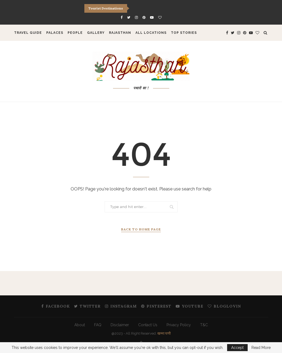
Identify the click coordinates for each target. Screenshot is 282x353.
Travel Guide (28, 33)
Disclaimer (120, 325)
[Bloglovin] (160, 17)
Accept (237, 347)
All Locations (151, 33)
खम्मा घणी (164, 333)
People (75, 33)
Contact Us (147, 325)
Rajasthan (120, 33)
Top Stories (184, 33)
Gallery (96, 33)
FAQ (97, 325)
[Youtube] (152, 17)
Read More (261, 347)
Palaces (54, 33)
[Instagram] (136, 17)
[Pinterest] (143, 17)
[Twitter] (128, 17)
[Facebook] (121, 17)
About (79, 325)
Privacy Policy (179, 325)
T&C (204, 325)
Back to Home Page (141, 229)
